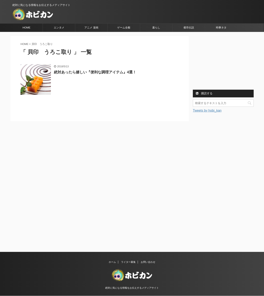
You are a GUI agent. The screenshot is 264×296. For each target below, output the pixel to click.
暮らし (156, 27)
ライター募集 (128, 262)
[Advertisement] (223, 61)
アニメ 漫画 (91, 27)
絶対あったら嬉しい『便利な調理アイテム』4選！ (95, 72)
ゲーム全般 (123, 27)
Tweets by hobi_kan (207, 110)
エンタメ (59, 27)
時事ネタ (221, 27)
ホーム (112, 262)
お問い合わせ (148, 262)
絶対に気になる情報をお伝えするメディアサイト (132, 287)
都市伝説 (189, 27)
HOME (26, 27)
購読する (204, 93)
